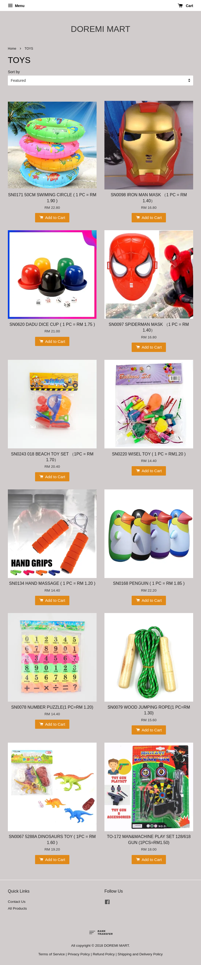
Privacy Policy (79, 954)
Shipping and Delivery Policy (140, 954)
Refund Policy (104, 954)
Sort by (14, 72)
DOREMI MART (100, 29)
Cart (185, 6)
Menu (16, 6)
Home (12, 48)
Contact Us (16, 902)
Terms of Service (51, 954)
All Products (17, 908)
